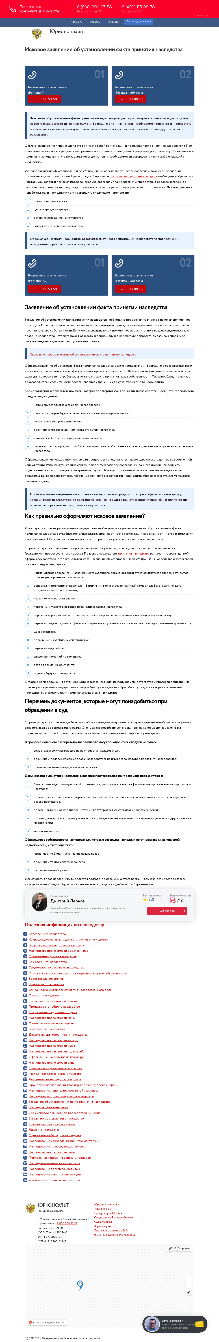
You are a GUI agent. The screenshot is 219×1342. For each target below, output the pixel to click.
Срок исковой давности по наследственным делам (65, 1113)
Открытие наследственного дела (53, 1012)
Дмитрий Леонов (67, 901)
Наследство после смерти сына (52, 1152)
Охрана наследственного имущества (55, 1068)
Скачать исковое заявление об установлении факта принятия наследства (83, 354)
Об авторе (167, 911)
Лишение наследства (44, 1129)
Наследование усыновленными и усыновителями (64, 1141)
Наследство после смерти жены (52, 1018)
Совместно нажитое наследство (52, 1023)
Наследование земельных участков (54, 1163)
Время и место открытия (46, 984)
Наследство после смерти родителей (56, 1051)
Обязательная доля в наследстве (53, 956)
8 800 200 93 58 (67, 1223)
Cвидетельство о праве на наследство (56, 967)
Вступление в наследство (47, 934)
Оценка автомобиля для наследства (55, 1135)
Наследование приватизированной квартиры (61, 1096)
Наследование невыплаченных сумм (55, 1174)
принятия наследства (133, 553)
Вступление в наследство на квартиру (56, 945)
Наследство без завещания (48, 1107)
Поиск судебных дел (138, 21)
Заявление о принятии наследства (53, 1001)
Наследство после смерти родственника (58, 950)
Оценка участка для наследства (52, 1124)
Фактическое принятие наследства (54, 1180)
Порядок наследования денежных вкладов (60, 1157)
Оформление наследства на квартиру (56, 1057)
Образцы (95, 22)
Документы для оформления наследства (58, 1034)
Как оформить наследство (48, 962)
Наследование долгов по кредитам (54, 1169)
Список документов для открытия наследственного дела (70, 990)
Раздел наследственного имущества (55, 1074)
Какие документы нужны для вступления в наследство (68, 939)
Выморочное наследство (47, 1029)
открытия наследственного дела (133, 176)
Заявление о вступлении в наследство (56, 1118)
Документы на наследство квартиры (55, 1079)
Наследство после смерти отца (52, 1062)
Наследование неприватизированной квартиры (63, 1090)
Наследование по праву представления (57, 1146)
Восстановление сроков (46, 978)
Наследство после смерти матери (53, 1040)
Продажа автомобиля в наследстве (54, 1006)
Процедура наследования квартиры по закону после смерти (72, 1085)
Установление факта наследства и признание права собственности (78, 973)
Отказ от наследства (44, 995)
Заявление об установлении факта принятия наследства (69, 1101)
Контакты (113, 22)
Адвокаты (77, 22)
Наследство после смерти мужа (52, 1046)
